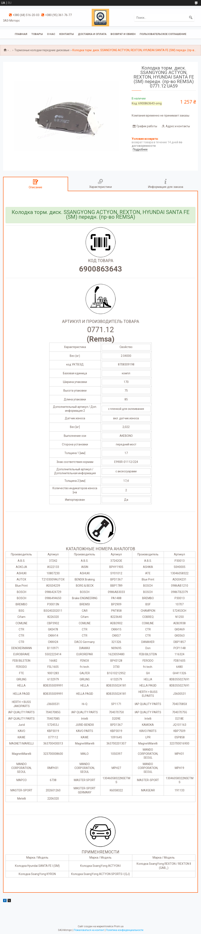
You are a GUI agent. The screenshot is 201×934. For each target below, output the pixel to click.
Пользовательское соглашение (163, 34)
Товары (37, 34)
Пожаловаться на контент (89, 930)
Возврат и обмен (123, 34)
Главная (21, 34)
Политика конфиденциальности (124, 930)
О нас (51, 34)
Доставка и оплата (92, 34)
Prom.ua (118, 926)
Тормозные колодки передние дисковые (42, 50)
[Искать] (190, 17)
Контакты (66, 34)
